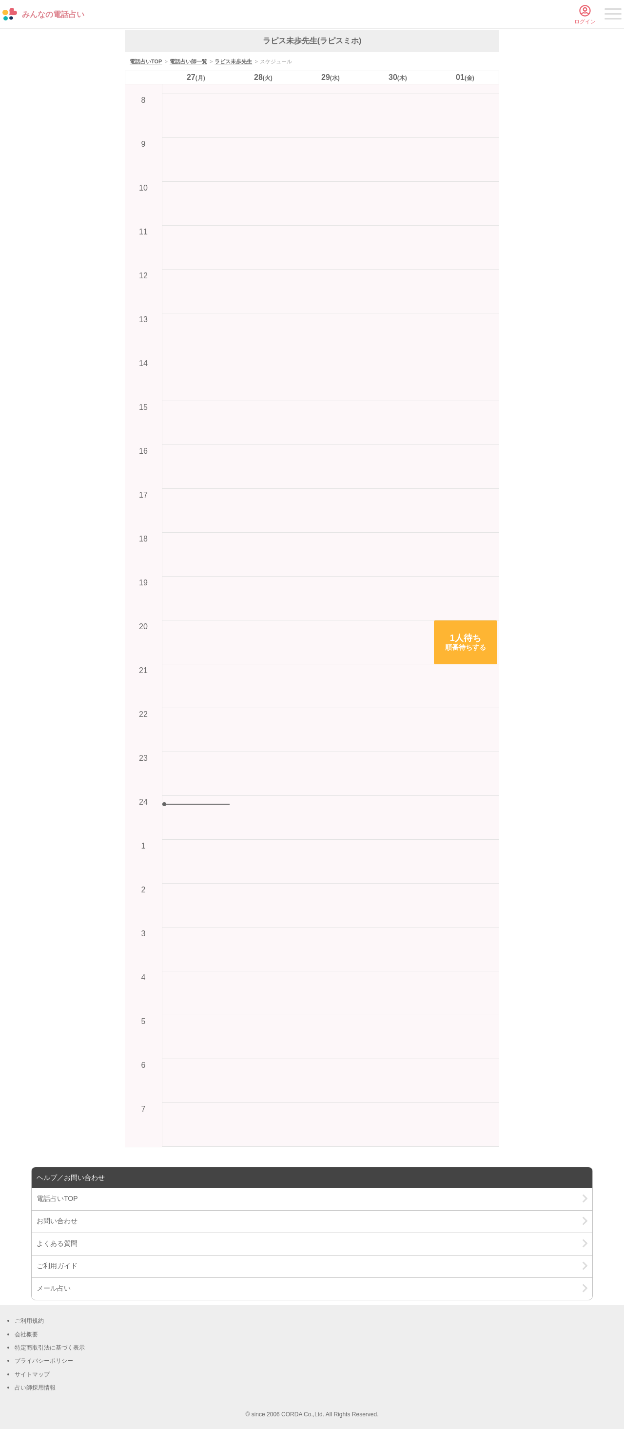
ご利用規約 (29, 1320)
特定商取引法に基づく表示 (50, 1347)
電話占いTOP (146, 61)
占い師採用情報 (35, 1387)
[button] (465, 642)
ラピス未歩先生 (233, 61)
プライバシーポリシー (44, 1360)
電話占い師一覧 (188, 61)
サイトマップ (32, 1374)
